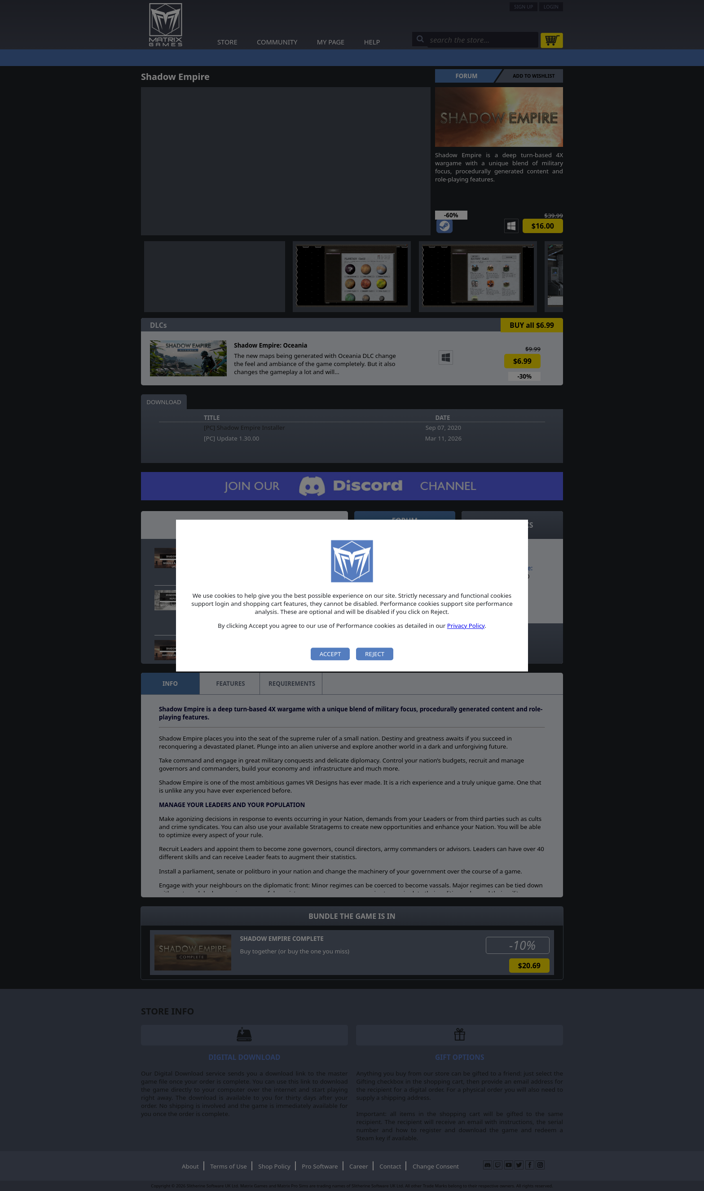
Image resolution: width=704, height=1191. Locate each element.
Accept (330, 654)
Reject (374, 654)
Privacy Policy (466, 626)
